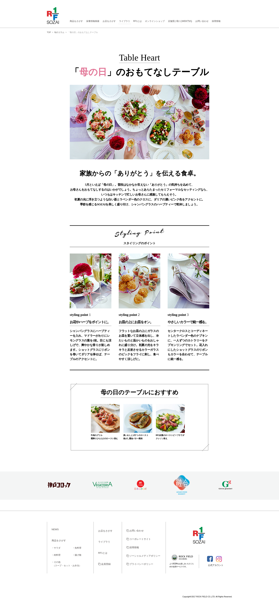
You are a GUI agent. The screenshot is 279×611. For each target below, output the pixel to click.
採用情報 (216, 21)
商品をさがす (76, 21)
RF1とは (137, 21)
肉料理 (57, 555)
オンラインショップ (155, 21)
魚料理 (78, 548)
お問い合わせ (202, 21)
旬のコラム (59, 32)
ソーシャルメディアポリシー (143, 555)
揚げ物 (78, 555)
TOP (49, 32)
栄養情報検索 (92, 21)
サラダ (57, 548)
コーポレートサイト (139, 539)
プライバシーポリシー (140, 564)
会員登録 (104, 564)
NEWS (55, 529)
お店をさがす (109, 21)
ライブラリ (124, 21)
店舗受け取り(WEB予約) (180, 21)
